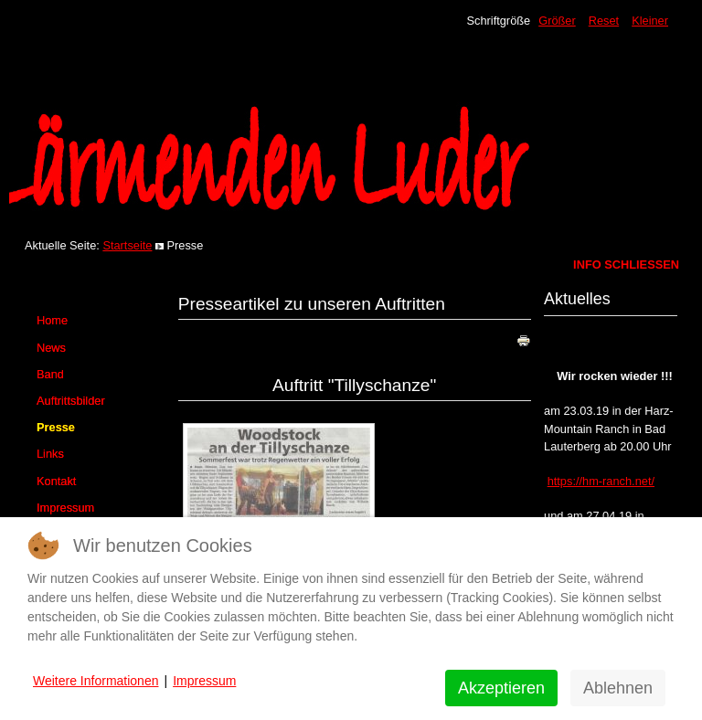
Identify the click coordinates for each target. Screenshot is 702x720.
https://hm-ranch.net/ (601, 481)
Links (50, 454)
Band (50, 374)
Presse (56, 427)
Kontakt (56, 481)
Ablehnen (618, 688)
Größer (557, 20)
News (51, 348)
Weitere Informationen (95, 680)
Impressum (65, 507)
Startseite (127, 245)
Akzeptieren (501, 688)
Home (52, 320)
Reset (604, 20)
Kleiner (650, 20)
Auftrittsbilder (71, 401)
